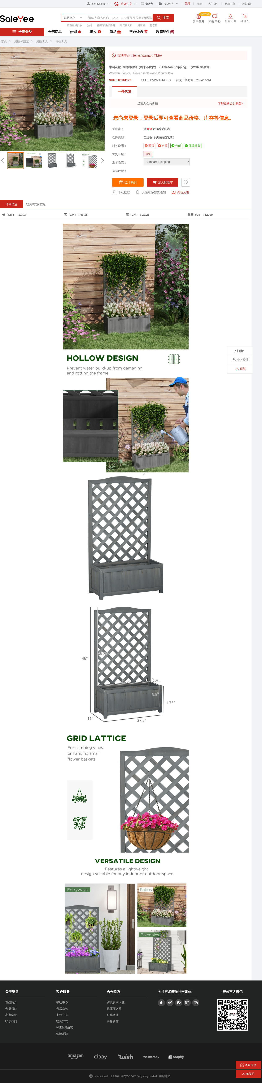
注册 (199, 3)
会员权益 (246, 3)
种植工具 (61, 41)
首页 (4, 41)
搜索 (163, 17)
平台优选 (138, 32)
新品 (115, 32)
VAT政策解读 (64, 1027)
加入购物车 (162, 182)
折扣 (95, 32)
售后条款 (62, 1008)
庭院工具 (42, 41)
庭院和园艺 (21, 41)
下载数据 (121, 192)
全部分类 (22, 32)
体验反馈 (62, 1033)
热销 (75, 32)
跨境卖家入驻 (116, 1002)
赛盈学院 (11, 1015)
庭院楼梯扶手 (74, 25)
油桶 (89, 25)
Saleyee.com (127, 1076)
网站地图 (165, 1076)
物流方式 (62, 1021)
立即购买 (128, 182)
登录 (149, 129)
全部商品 (55, 32)
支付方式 (62, 1015)
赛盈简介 (11, 1002)
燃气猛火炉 (126, 25)
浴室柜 (141, 25)
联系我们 (11, 1021)
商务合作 (113, 1021)
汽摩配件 (165, 32)
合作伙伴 (113, 1015)
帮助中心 (230, 3)
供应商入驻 (114, 1008)
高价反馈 (180, 192)
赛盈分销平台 (17, 18)
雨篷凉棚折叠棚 (106, 25)
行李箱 (153, 25)
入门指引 (213, 3)
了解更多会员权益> (230, 103)
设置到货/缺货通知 (151, 192)
